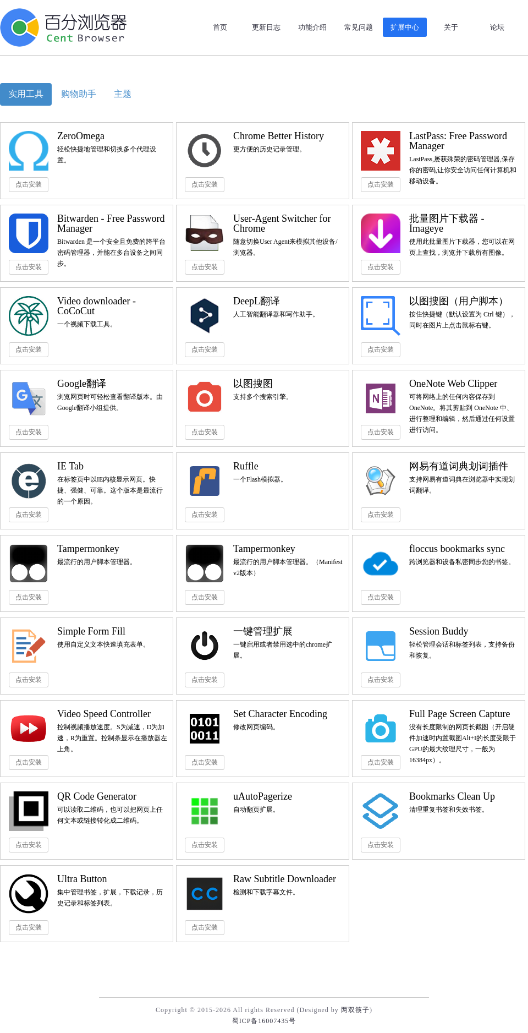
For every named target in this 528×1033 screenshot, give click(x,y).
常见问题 (358, 27)
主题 (122, 94)
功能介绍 (312, 27)
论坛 (497, 27)
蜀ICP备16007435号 (264, 1021)
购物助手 (78, 94)
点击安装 (28, 184)
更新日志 (266, 27)
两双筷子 (355, 1010)
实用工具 (25, 94)
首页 (220, 27)
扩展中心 (405, 27)
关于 (451, 27)
